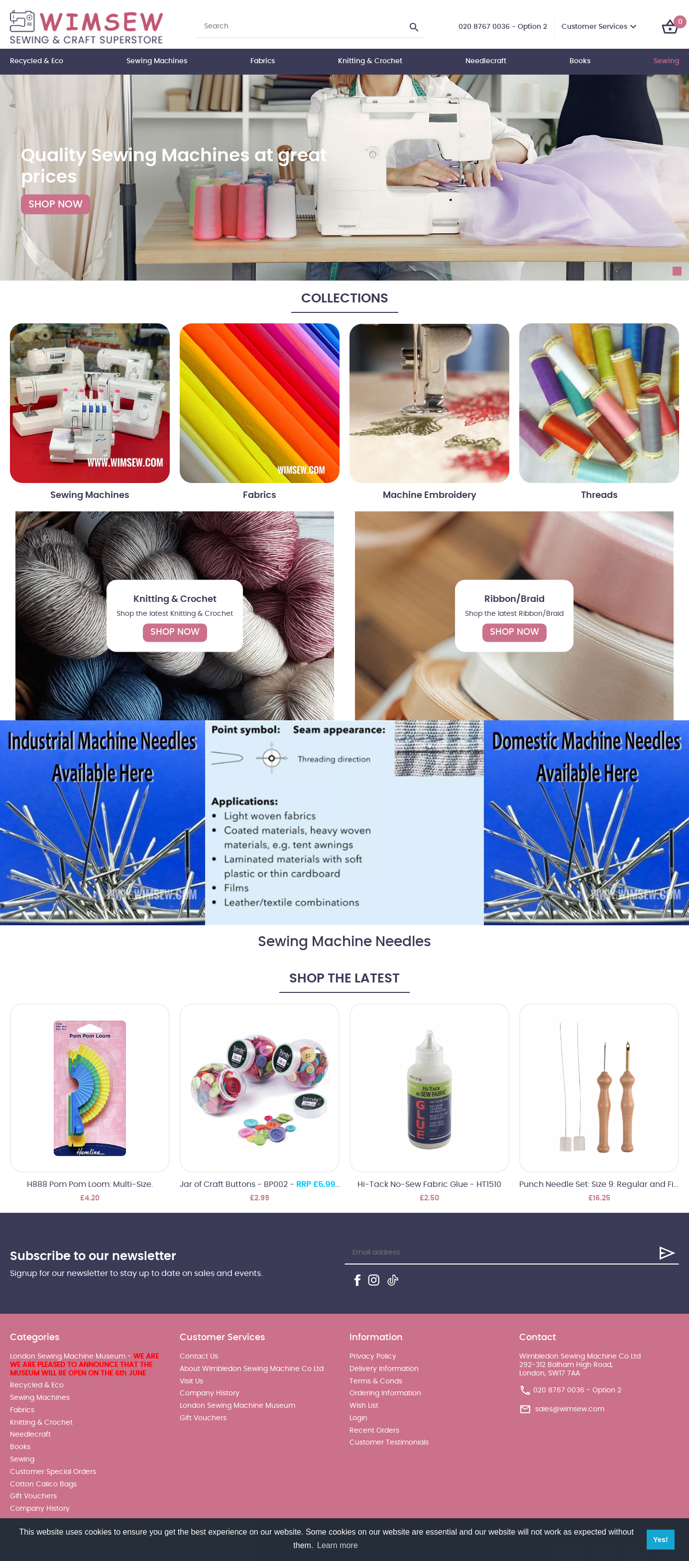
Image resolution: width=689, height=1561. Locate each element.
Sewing (666, 61)
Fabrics (262, 61)
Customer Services (594, 26)
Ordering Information (385, 1393)
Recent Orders (374, 1430)
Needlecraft (485, 61)
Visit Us (191, 1381)
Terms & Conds (375, 1381)
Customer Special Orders (53, 1471)
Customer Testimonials (389, 1442)
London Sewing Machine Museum (237, 1405)
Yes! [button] (660, 1540)
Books (580, 61)
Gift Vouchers (33, 1496)
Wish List (363, 1405)
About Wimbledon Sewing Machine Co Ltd (252, 1369)
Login (358, 1418)
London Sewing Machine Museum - (84, 1365)
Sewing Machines (156, 61)
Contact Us (199, 1356)
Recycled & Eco (36, 61)
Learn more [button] (337, 1545)
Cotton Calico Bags (43, 1484)
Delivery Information (384, 1369)
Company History (40, 1508)
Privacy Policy (372, 1356)
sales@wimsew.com (569, 1409)
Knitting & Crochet (370, 61)
